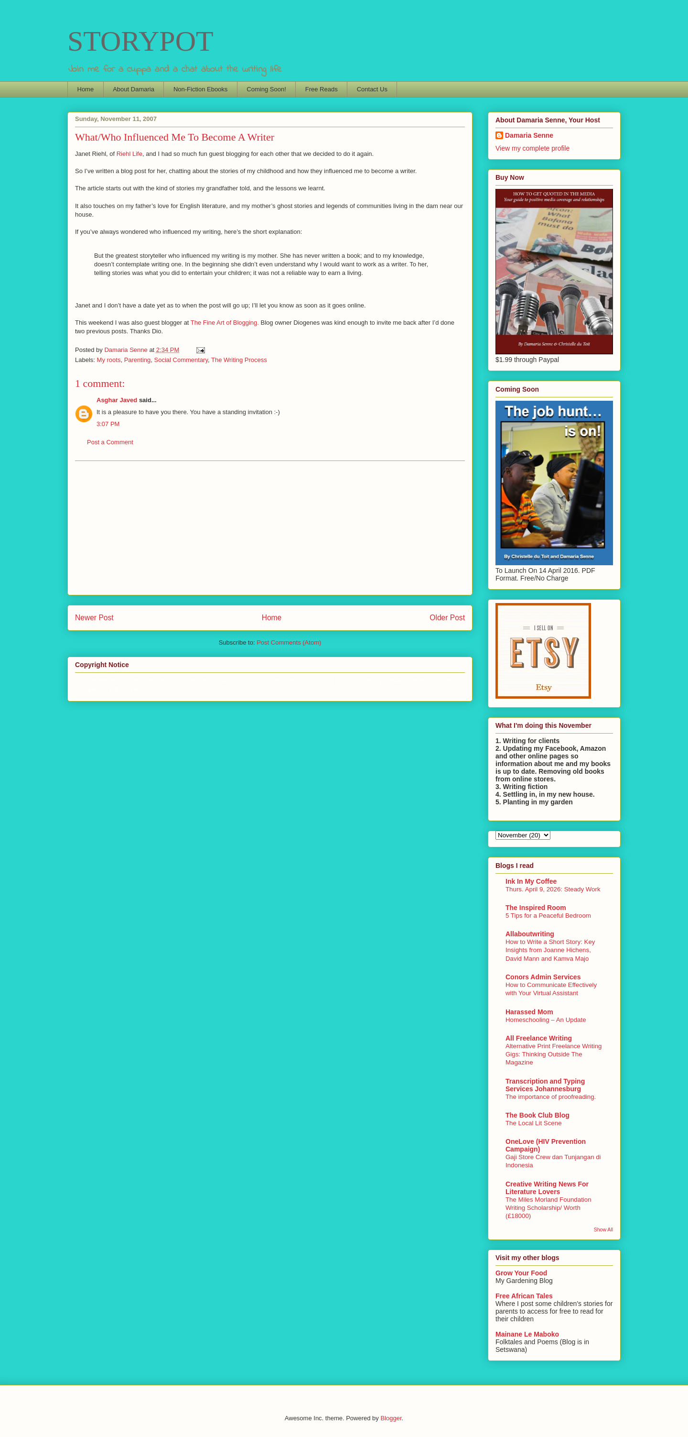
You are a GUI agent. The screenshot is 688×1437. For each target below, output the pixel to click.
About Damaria (133, 89)
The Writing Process (239, 359)
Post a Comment (110, 442)
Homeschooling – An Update (545, 1019)
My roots (109, 359)
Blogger (390, 1418)
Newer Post (94, 618)
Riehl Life (129, 153)
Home (85, 89)
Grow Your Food (521, 1273)
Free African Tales (524, 1296)
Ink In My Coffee (531, 881)
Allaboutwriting (529, 934)
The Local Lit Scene (533, 1123)
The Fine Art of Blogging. (225, 322)
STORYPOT (140, 41)
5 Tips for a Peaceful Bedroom (548, 915)
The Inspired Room (535, 907)
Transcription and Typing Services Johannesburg (545, 1085)
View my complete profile (532, 148)
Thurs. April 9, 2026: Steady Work (553, 889)
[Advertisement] (270, 528)
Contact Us (372, 89)
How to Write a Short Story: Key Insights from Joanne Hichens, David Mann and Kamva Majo (550, 950)
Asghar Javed (117, 400)
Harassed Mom (529, 1012)
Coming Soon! (266, 89)
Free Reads (321, 89)
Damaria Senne (529, 135)
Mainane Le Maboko (527, 1334)
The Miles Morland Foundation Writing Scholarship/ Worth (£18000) (548, 1208)
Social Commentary (181, 359)
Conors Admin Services (542, 977)
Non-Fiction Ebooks (200, 89)
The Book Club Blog (537, 1115)
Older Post (447, 618)
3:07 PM (108, 424)
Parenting (137, 359)
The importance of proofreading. (550, 1096)
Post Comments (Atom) (289, 642)
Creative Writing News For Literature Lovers (547, 1188)
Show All (603, 1229)
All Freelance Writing (538, 1038)
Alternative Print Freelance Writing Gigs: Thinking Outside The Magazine (553, 1054)
